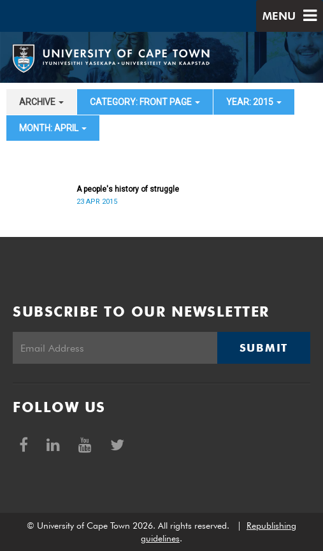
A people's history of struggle (127, 189)
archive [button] (41, 102)
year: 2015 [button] (254, 102)
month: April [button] (53, 128)
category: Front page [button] (145, 102)
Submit (264, 347)
